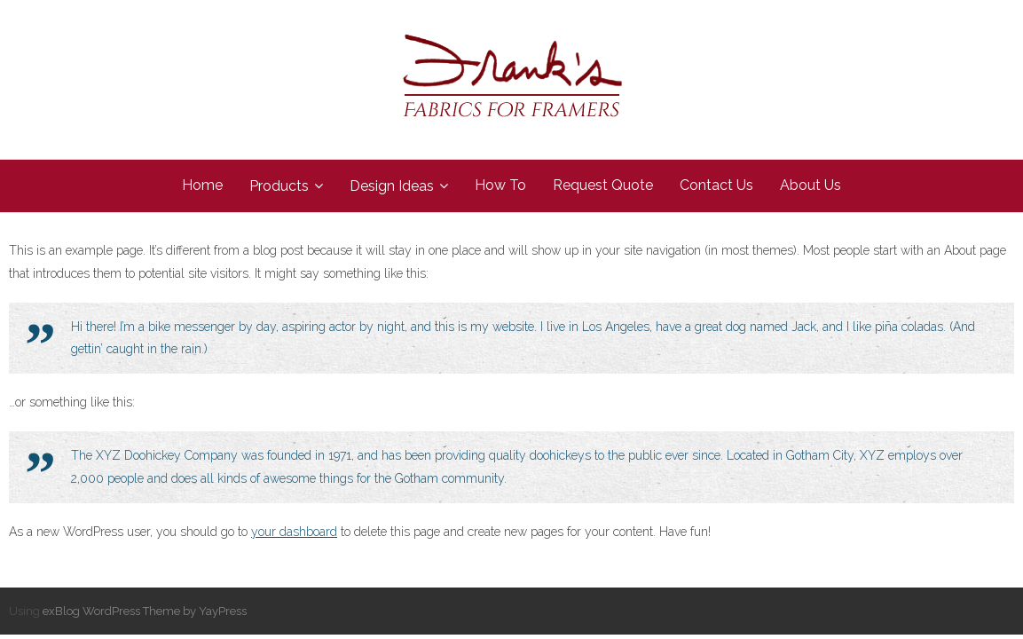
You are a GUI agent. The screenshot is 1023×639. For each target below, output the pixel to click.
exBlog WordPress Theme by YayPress (145, 611)
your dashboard (294, 532)
